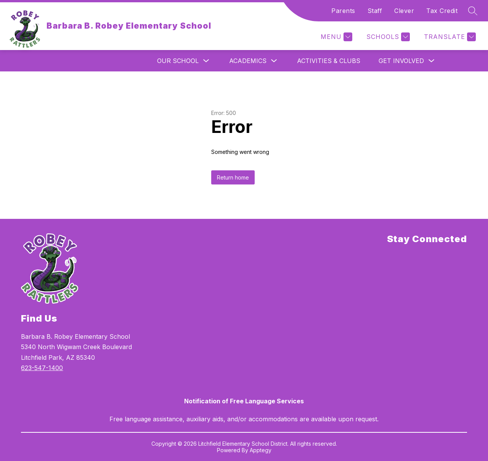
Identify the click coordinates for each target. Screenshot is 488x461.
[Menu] (335, 37)
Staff (375, 11)
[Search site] (472, 10)
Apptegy (260, 450)
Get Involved (401, 61)
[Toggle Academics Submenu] (274, 61)
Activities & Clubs (328, 61)
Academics (247, 61)
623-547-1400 (42, 368)
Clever (404, 11)
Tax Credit (442, 11)
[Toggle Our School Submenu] (206, 61)
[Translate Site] (449, 37)
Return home (233, 177)
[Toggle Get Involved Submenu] (431, 61)
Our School (178, 61)
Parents (343, 11)
